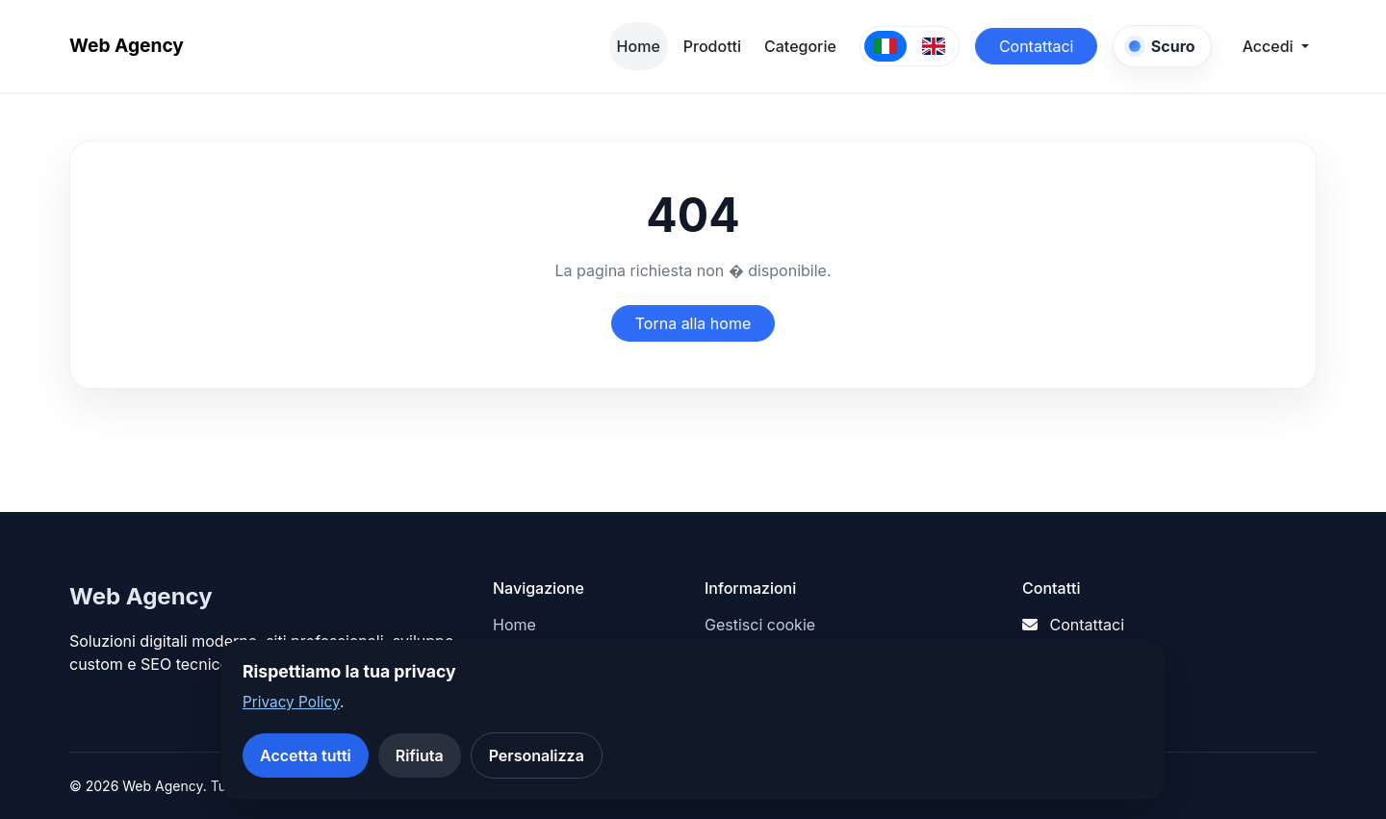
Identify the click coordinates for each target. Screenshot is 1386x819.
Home (638, 46)
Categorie (800, 46)
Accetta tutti (305, 755)
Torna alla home (693, 323)
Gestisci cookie (760, 624)
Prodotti (712, 46)
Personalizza (536, 755)
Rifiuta (420, 755)
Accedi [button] (1270, 46)
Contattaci (1036, 46)
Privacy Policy (291, 702)
